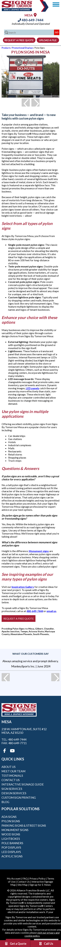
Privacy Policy (37, 878)
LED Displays (11, 852)
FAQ (25, 878)
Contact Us (10, 780)
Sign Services (11, 789)
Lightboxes (10, 838)
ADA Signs (8, 816)
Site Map (23, 884)
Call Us (46, 943)
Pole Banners (12, 843)
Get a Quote (15, 943)
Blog (5, 802)
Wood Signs (10, 834)
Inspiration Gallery (23, 586)
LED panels (32, 388)
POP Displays (11, 847)
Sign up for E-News (40, 884)
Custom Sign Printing (18, 797)
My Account (14, 878)
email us (51, 611)
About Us (8, 767)
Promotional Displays (22, 48)
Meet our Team (13, 771)
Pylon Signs (10, 821)
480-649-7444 (30, 20)
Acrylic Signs (11, 856)
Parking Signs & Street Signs (23, 825)
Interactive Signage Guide (22, 784)
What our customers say (30, 653)
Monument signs (39, 551)
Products (6, 48)
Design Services (13, 793)
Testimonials (12, 775)
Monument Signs (14, 830)
